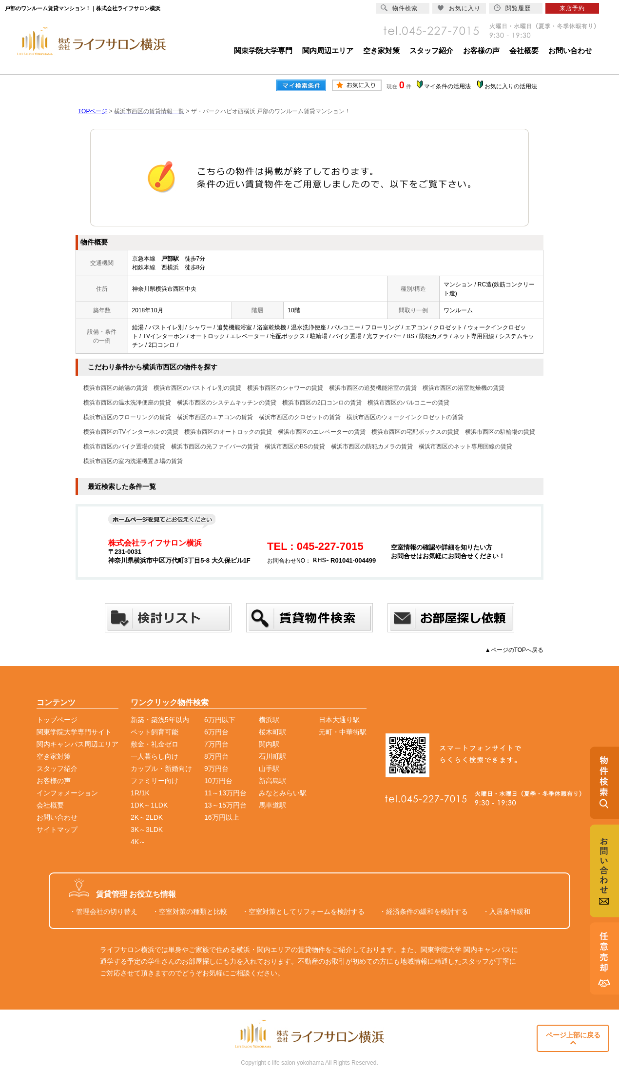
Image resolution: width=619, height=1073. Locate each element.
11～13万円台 (225, 793)
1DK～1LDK (149, 805)
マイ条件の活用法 (447, 86)
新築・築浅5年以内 (160, 720)
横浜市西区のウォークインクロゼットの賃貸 (405, 417)
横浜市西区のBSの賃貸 (295, 446)
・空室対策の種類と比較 (189, 911)
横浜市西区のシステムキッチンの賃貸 (226, 402)
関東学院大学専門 (263, 50)
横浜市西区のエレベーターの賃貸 (322, 431)
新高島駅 (272, 781)
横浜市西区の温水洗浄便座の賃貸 (127, 402)
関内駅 (269, 744)
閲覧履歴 (512, 8)
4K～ (138, 842)
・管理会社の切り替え (103, 911)
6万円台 (216, 732)
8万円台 (216, 756)
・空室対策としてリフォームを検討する (303, 911)
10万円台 (218, 781)
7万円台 (216, 744)
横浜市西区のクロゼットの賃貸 (300, 417)
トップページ (57, 720)
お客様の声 (481, 50)
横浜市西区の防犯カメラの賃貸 (372, 446)
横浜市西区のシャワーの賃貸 (285, 388)
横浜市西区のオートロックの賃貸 (228, 431)
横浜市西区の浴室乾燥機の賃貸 (463, 388)
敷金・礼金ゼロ (154, 744)
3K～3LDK (147, 829)
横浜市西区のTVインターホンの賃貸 (130, 431)
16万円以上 (221, 817)
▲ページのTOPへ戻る (514, 650)
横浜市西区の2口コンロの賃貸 (322, 402)
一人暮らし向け (154, 756)
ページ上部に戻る (573, 1038)
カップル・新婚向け (161, 768)
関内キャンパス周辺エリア (77, 744)
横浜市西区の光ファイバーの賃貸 (215, 446)
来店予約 (572, 8)
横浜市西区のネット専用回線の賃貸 (465, 446)
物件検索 (399, 8)
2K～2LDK (147, 817)
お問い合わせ (570, 50)
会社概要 (524, 50)
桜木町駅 (272, 732)
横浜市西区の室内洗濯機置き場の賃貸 (133, 461)
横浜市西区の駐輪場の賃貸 (500, 431)
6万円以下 (219, 720)
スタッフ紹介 (431, 50)
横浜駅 (269, 720)
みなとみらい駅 (283, 793)
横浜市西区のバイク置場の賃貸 (124, 446)
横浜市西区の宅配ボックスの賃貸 (415, 431)
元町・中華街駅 (343, 732)
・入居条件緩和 (506, 911)
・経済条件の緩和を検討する (423, 911)
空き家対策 (381, 50)
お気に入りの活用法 (510, 86)
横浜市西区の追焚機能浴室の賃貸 (373, 388)
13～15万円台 (225, 805)
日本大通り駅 (339, 720)
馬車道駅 (272, 805)
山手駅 (269, 768)
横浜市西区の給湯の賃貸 (115, 388)
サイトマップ (57, 829)
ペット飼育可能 (154, 732)
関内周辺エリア (327, 50)
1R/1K (140, 793)
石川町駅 (272, 756)
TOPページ (92, 111)
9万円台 (216, 768)
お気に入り (459, 8)
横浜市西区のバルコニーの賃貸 (408, 402)
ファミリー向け (154, 781)
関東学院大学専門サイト (74, 732)
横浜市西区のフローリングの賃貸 (127, 417)
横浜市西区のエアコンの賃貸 (215, 417)
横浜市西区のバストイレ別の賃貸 (197, 388)
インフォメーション (67, 793)
